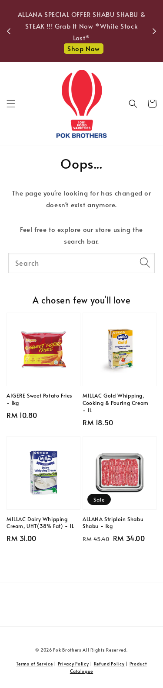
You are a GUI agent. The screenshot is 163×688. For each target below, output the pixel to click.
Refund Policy (109, 664)
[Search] (144, 262)
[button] (10, 103)
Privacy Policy (73, 664)
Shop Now (83, 48)
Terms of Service (34, 664)
